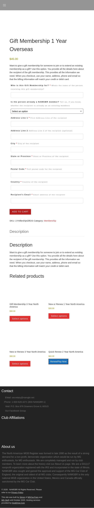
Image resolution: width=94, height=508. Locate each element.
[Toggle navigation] (4, 5)
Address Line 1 (39, 118)
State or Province (40, 156)
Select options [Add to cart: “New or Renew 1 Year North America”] (59, 316)
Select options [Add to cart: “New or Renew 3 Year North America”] (20, 364)
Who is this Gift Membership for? (47, 87)
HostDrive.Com (18, 503)
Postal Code (36, 169)
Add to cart (20, 211)
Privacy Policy (17, 493)
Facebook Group (17, 411)
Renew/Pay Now (58, 361)
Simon (22, 497)
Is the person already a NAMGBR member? (46, 104)
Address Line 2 (41, 131)
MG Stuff (5, 500)
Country (29, 182)
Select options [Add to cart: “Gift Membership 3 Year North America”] (20, 319)
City (25, 144)
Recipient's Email (38, 195)
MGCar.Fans (33, 497)
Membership (50, 221)
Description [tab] (19, 232)
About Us (59, 464)
